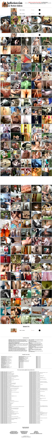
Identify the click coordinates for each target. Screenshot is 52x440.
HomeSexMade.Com (24, 432)
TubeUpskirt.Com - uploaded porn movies (36, 433)
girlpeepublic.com (21, 359)
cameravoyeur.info (21, 361)
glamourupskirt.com (21, 357)
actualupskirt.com (3, 367)
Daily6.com (36, 431)
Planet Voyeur (30, 345)
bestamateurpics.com (4, 360)
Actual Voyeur (10, 339)
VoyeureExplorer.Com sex (24, 431)
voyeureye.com (3, 361)
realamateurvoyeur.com (22, 358)
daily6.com (2, 365)
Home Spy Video (10, 350)
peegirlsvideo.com (3, 358)
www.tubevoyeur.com (44, 2)
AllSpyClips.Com (36, 432)
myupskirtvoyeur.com (4, 357)
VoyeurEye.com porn (14, 431)
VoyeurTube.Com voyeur (13, 433)
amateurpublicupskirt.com (22, 356)
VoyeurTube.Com (24, 433)
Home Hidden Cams (31, 343)
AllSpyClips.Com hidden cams (14, 432)
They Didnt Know (11, 347)
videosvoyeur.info (3, 366)
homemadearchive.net (4, 356)
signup (19, 362)
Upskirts (30, 342)
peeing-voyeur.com (21, 360)
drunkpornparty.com (3, 359)
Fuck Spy (30, 349)
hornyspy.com (3, 364)
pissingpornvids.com (4, 362)
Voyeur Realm (10, 343)
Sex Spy (29, 339)
